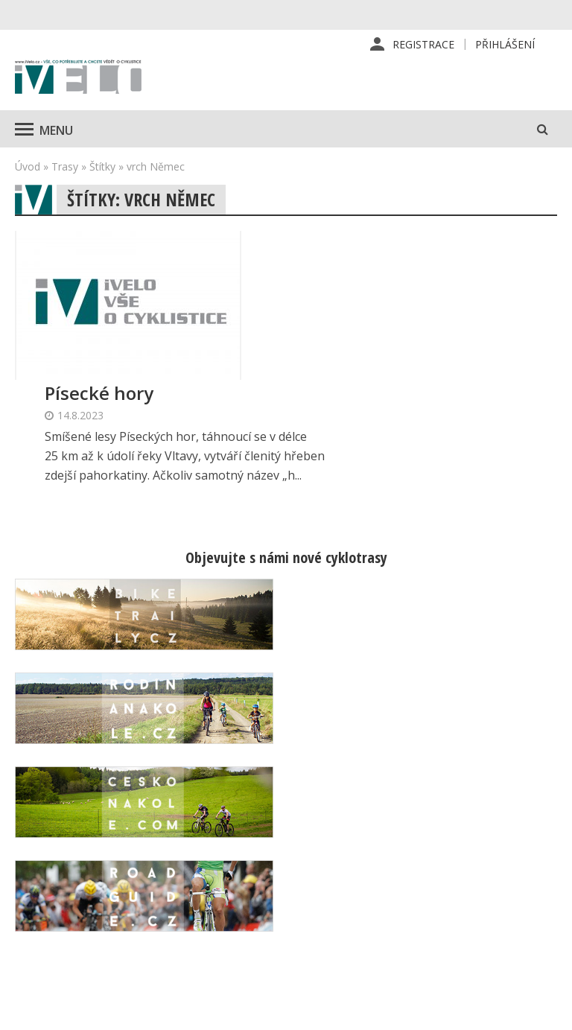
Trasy (64, 166)
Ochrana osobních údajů (369, 945)
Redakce (346, 802)
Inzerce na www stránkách (365, 881)
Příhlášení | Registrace (484, 810)
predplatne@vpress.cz (244, 919)
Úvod (27, 166)
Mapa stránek (490, 882)
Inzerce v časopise (372, 849)
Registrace (423, 44)
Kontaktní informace (480, 850)
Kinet (542, 1010)
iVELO (78, 78)
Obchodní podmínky (374, 913)
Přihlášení (505, 44)
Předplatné (352, 825)
